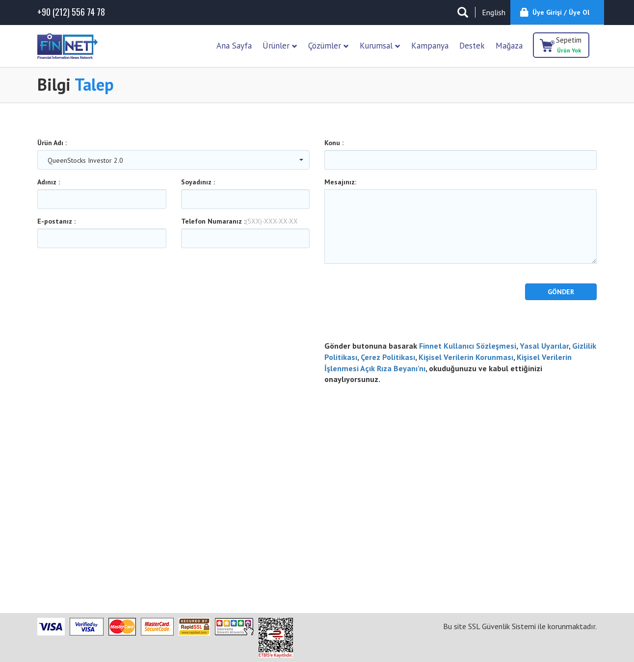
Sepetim (568, 44)
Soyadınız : (198, 182)
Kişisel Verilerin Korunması (466, 357)
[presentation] (381, 298)
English (493, 12)
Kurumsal (380, 45)
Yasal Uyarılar (544, 346)
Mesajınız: (340, 182)
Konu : (333, 142)
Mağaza (509, 45)
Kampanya (430, 45)
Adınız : (48, 182)
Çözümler (328, 45)
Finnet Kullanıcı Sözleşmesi (467, 346)
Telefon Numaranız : (239, 221)
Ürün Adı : (52, 142)
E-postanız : (56, 221)
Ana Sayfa (234, 45)
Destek (472, 45)
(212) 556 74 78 (71, 12)
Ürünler (280, 45)
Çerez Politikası (388, 357)
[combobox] (173, 160)
